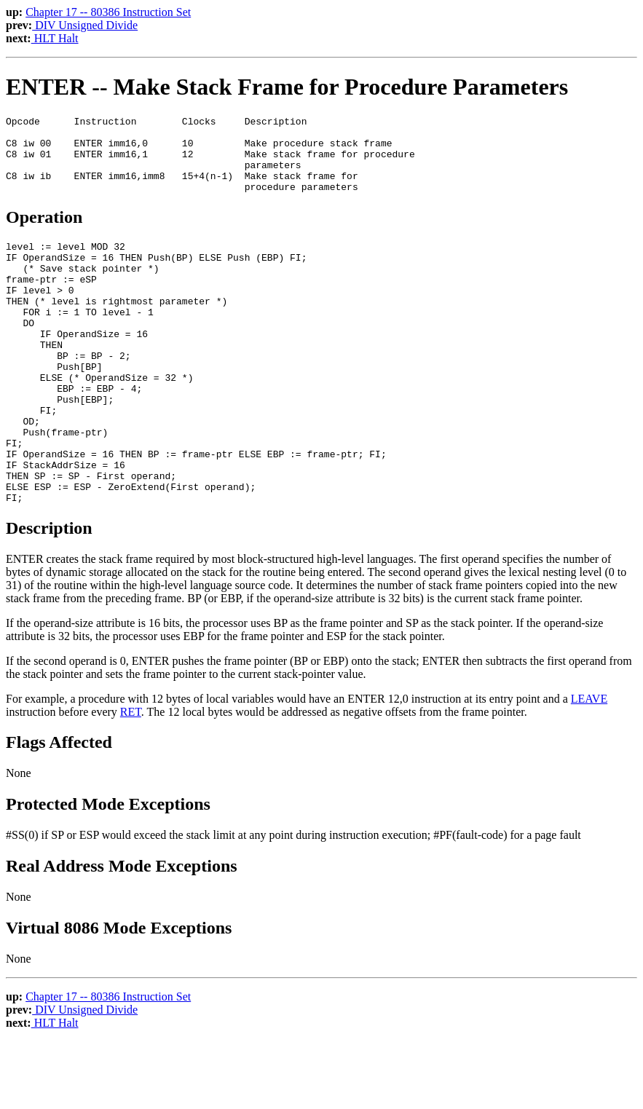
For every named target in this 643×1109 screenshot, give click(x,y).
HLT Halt (55, 38)
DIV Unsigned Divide (85, 25)
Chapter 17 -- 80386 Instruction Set (108, 12)
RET (130, 779)
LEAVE (589, 766)
